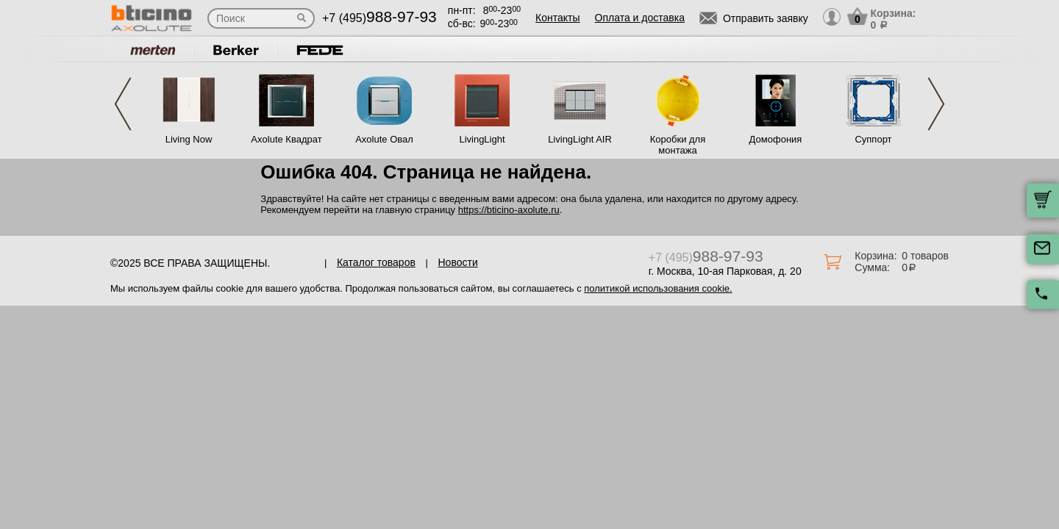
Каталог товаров (376, 262)
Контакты (557, 18)
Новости (458, 262)
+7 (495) (379, 18)
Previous (123, 104)
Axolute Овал (384, 139)
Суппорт (873, 139)
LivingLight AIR (580, 139)
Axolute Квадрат (286, 139)
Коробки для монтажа (677, 145)
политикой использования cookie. (658, 288)
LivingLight (481, 139)
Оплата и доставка (640, 18)
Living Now (189, 139)
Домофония (775, 139)
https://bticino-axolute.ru (509, 209)
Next (936, 104)
